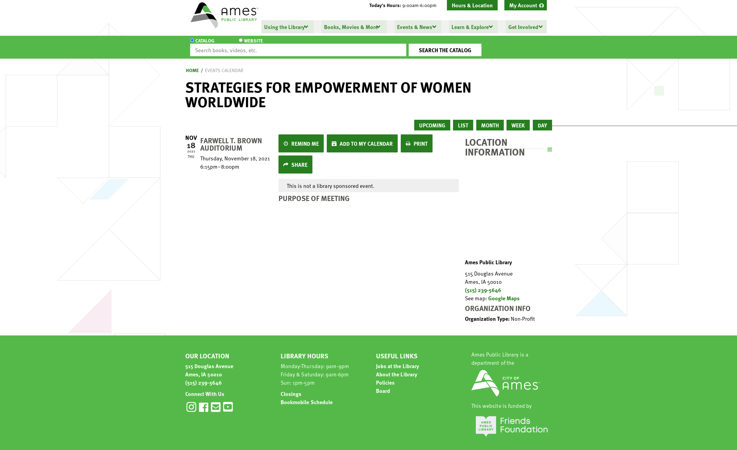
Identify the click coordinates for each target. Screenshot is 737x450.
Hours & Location (472, 5)
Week (518, 119)
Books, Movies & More (351, 27)
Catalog (204, 44)
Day (542, 119)
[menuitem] (525, 5)
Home (192, 64)
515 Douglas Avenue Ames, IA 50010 (209, 364)
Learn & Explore (469, 27)
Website (241, 44)
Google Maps (504, 292)
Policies (385, 377)
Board (383, 385)
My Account (523, 5)
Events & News (414, 27)
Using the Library (284, 27)
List (463, 119)
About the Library (397, 368)
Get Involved (523, 27)
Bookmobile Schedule (307, 396)
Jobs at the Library (397, 360)
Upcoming (432, 119)
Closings (291, 388)
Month (490, 119)
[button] (405, 5)
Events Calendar (224, 64)
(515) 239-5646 (483, 284)
